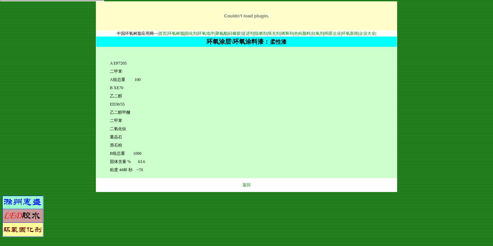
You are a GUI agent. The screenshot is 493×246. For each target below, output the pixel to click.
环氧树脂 (176, 33)
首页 (163, 33)
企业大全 (367, 33)
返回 (246, 184)
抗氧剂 (318, 33)
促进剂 (248, 33)
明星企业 (333, 33)
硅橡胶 (234, 33)
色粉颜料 (302, 33)
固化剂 (191, 33)
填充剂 (274, 33)
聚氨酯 (221, 33)
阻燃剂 (261, 33)
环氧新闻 (350, 33)
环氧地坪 (206, 33)
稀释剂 (287, 33)
